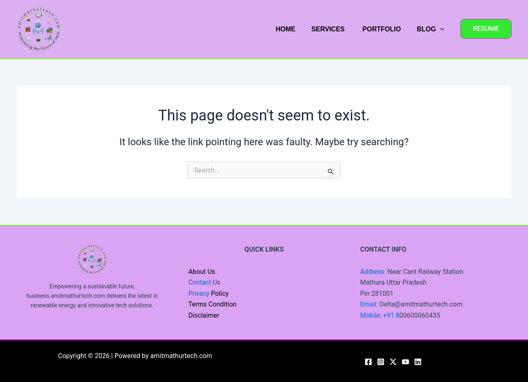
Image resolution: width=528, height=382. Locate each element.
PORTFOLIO (385, 29)
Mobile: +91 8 (380, 315)
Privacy (199, 293)
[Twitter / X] (393, 361)
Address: (374, 272)
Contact (200, 282)
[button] (486, 29)
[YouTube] (405, 361)
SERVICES (334, 29)
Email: (370, 304)
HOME (295, 29)
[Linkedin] (418, 361)
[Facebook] (368, 361)
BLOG (432, 29)
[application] (441, 29)
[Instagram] (380, 361)
